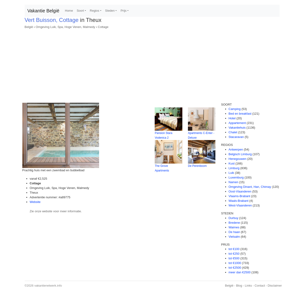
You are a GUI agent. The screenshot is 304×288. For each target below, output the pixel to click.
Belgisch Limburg (240, 154)
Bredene (234, 222)
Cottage (103, 27)
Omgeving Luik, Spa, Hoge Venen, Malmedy (65, 27)
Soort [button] (80, 10)
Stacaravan (236, 137)
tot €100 (234, 249)
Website (35, 202)
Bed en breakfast (240, 113)
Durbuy (233, 218)
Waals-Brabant (239, 200)
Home (69, 10)
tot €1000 (235, 263)
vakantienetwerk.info (48, 285)
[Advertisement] (152, 64)
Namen (233, 182)
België (29, 27)
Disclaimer (275, 285)
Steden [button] (110, 10)
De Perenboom (197, 166)
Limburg (234, 168)
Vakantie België (43, 10)
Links (248, 285)
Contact (259, 285)
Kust (232, 163)
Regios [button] (94, 10)
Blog (239, 285)
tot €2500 (235, 267)
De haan (234, 232)
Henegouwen (238, 159)
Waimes (234, 227)
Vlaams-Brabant (239, 196)
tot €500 (234, 258)
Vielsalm (234, 236)
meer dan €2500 (240, 272)
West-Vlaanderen (240, 205)
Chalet (233, 132)
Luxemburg (236, 177)
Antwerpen (236, 149)
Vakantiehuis (237, 127)
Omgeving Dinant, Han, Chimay (250, 187)
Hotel (232, 118)
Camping (235, 109)
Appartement (237, 123)
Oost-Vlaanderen (240, 191)
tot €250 (234, 253)
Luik (231, 173)
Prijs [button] (123, 10)
